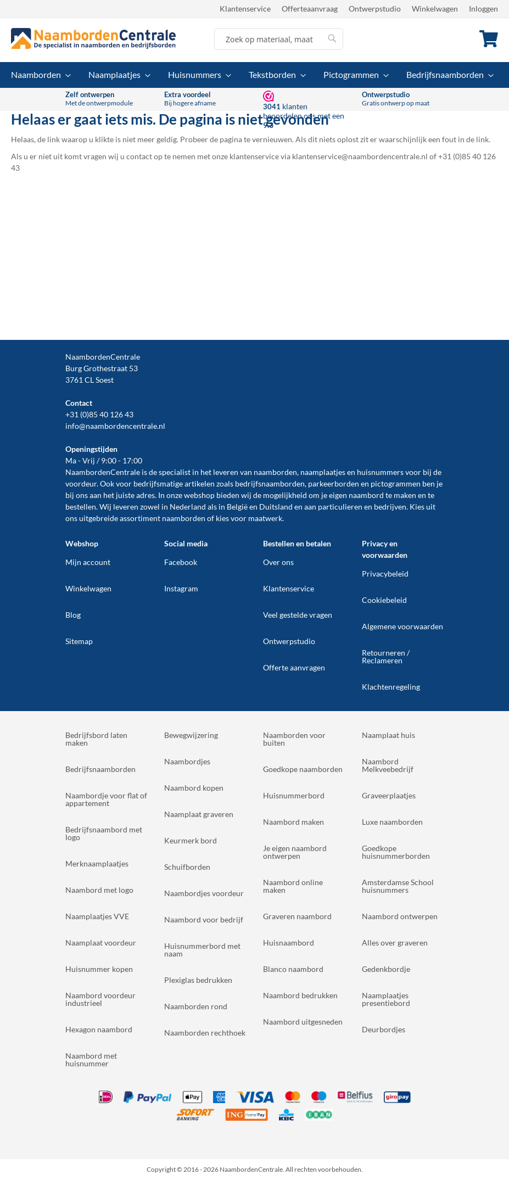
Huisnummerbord (294, 795)
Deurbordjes (383, 1029)
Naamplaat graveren (198, 814)
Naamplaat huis (388, 735)
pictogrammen (396, 483)
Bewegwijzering (191, 735)
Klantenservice (245, 8)
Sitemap (79, 641)
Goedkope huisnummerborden (396, 851)
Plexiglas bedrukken (198, 980)
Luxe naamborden (392, 821)
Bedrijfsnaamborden (100, 769)
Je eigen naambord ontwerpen (295, 851)
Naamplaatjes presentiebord (386, 999)
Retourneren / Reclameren (386, 656)
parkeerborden (333, 483)
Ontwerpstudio (375, 8)
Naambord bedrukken (300, 995)
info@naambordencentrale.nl (115, 425)
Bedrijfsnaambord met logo (103, 833)
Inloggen (483, 8)
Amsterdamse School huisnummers (398, 885)
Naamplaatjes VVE (97, 916)
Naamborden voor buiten (294, 738)
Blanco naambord (293, 969)
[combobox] (278, 39)
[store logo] (93, 38)
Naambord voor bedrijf (203, 919)
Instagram (181, 588)
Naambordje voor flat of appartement (106, 799)
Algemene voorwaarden (402, 626)
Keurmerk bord (190, 840)
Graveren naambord (297, 916)
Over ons (278, 562)
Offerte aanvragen (294, 667)
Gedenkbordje (386, 969)
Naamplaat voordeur (100, 942)
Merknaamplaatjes (96, 863)
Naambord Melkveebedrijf (387, 765)
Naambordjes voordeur (204, 893)
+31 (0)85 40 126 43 (99, 414)
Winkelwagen (435, 8)
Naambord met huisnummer (91, 1059)
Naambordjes (187, 761)
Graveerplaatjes (389, 795)
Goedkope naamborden (303, 769)
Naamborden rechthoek (204, 1032)
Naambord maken (293, 821)
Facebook (180, 562)
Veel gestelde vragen (297, 614)
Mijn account (87, 562)
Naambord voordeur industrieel (100, 999)
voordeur (81, 483)
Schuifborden (187, 866)
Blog (73, 614)
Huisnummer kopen (99, 969)
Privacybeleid (385, 573)
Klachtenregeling (391, 686)
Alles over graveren (395, 942)
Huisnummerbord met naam (202, 949)
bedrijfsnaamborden (270, 483)
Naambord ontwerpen (400, 916)
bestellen (80, 506)
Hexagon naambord (98, 1029)
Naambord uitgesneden (303, 1021)
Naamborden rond (195, 1006)
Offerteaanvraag (310, 8)
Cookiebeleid (384, 600)
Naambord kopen (193, 787)
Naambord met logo (99, 889)
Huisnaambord (288, 942)
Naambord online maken (293, 885)
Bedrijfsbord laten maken (96, 738)
